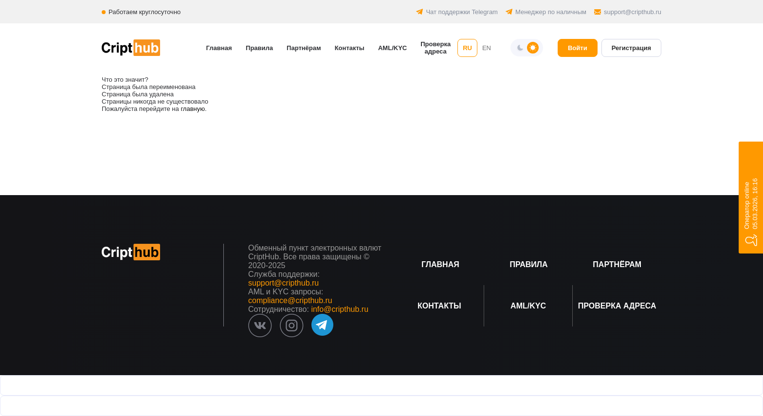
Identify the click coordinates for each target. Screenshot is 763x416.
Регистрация (631, 48)
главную (193, 108)
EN (486, 48)
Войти (577, 48)
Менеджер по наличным (550, 12)
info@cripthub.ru (339, 309)
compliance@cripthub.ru (290, 300)
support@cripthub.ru (632, 12)
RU (467, 48)
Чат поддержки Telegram (462, 12)
